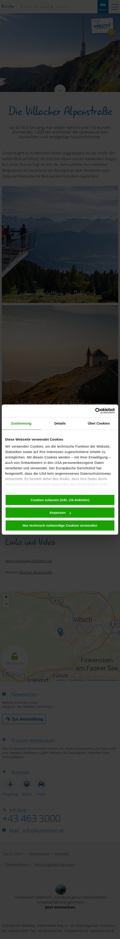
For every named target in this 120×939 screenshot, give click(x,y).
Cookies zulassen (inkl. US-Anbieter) (60, 500)
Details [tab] (60, 423)
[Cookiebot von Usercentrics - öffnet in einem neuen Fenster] (95, 411)
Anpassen (60, 512)
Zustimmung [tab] (21, 423)
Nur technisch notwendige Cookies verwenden (60, 525)
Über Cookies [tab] (99, 423)
